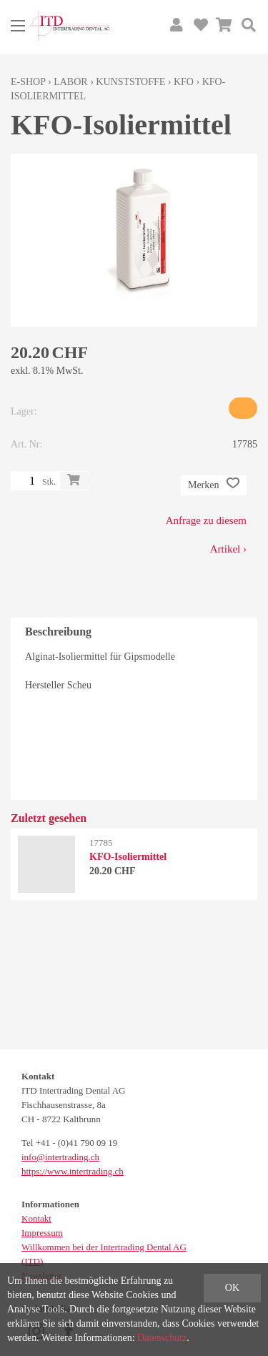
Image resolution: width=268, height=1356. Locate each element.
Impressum (42, 1232)
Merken (213, 485)
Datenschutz (162, 1337)
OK (232, 1287)
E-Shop (28, 81)
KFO (184, 81)
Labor (70, 81)
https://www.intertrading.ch (72, 1171)
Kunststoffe (130, 81)
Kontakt (36, 1218)
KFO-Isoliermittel (128, 856)
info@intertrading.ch (60, 1157)
